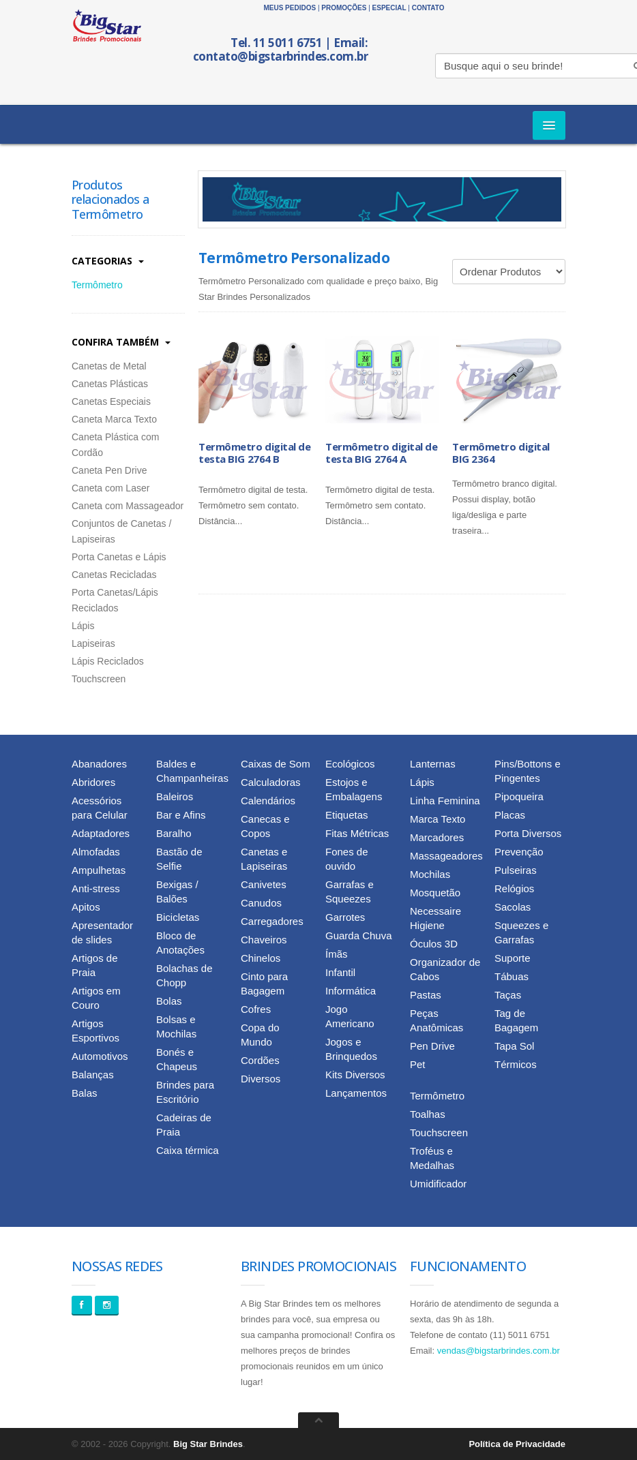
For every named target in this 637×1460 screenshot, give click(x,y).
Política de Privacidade (517, 1444)
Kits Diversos (355, 1074)
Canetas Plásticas (110, 383)
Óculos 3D (434, 943)
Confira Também (121, 341)
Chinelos (260, 958)
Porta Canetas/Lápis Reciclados (115, 600)
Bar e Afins (181, 815)
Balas (85, 1093)
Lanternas (433, 764)
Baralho (174, 833)
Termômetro (97, 284)
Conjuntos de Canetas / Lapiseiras (121, 531)
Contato (428, 8)
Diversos (260, 1078)
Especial (389, 8)
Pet (418, 1064)
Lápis (83, 625)
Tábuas (511, 976)
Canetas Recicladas (114, 574)
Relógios (514, 888)
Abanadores (99, 764)
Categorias (108, 260)
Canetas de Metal (109, 366)
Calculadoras (271, 782)
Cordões (260, 1060)
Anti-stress (96, 888)
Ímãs (336, 954)
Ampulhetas (98, 870)
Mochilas (430, 874)
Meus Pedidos (289, 8)
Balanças (93, 1074)
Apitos (86, 907)
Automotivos (100, 1056)
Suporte (512, 958)
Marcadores (437, 837)
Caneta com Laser (110, 488)
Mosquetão (435, 892)
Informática (350, 991)
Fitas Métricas (357, 833)
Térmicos (515, 1064)
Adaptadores (101, 833)
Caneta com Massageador (127, 505)
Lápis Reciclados (108, 661)
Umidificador (438, 1183)
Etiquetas (346, 815)
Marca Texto (437, 819)
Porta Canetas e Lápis (119, 556)
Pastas (425, 995)
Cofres (256, 1009)
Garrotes (345, 917)
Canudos (261, 903)
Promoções (343, 8)
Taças (507, 995)
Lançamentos (356, 1093)
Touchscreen (98, 678)
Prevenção (519, 851)
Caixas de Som (275, 764)
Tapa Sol (514, 1046)
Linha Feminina (445, 800)
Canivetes (263, 884)
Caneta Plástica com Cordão (115, 444)
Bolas (169, 1001)
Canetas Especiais (111, 401)
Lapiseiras (93, 643)
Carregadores (272, 921)
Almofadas (96, 851)
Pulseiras (515, 870)
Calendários (268, 800)
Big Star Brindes (208, 1444)
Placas (509, 815)
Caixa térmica (187, 1150)
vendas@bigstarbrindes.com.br (498, 1350)
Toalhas (427, 1114)
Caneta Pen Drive (109, 470)
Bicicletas (177, 917)
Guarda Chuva (358, 935)
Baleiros (174, 796)
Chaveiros (264, 939)
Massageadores (446, 856)
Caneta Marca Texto (114, 419)
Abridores (93, 782)
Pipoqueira (519, 796)
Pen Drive (432, 1046)
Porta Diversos (527, 833)
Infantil (340, 972)
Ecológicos (350, 764)
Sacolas (512, 907)
